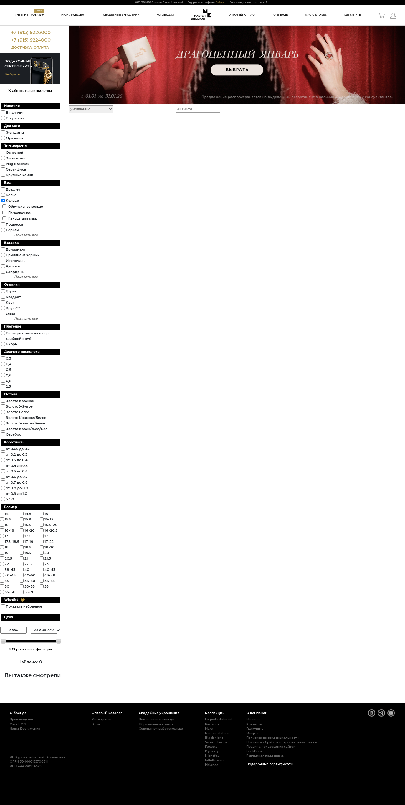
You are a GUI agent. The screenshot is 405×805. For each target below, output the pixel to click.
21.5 (47, 559)
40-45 (10, 575)
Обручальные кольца (156, 724)
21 (26, 559)
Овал (10, 314)
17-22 (49, 542)
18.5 (27, 547)
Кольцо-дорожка (22, 218)
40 (26, 570)
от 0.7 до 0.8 (17, 483)
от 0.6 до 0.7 (17, 477)
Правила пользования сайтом (271, 746)
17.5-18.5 (12, 542)
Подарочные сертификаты (269, 764)
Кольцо (12, 201)
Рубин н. (13, 266)
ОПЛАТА (41, 47)
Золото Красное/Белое (26, 418)
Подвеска (14, 225)
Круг (10, 303)
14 (7, 514)
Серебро (13, 435)
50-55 (29, 587)
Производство (21, 719)
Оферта (252, 733)
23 (46, 564)
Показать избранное (24, 607)
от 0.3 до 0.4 (17, 460)
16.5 (27, 525)
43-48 (49, 575)
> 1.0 (10, 499)
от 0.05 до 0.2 (18, 449)
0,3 (8, 359)
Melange (211, 764)
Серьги (12, 230)
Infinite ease (214, 760)
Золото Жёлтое (19, 407)
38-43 (10, 570)
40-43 (49, 570)
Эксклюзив (15, 158)
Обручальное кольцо (25, 206)
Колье (11, 195)
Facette (211, 746)
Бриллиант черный (23, 255)
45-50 (29, 581)
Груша (11, 291)
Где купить (352, 14)
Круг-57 (13, 308)
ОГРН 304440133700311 (29, 761)
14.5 (27, 514)
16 (7, 525)
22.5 (28, 564)
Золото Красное (20, 401)
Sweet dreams (216, 742)
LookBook (254, 751)
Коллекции (165, 14)
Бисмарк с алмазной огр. (27, 333)
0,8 (8, 381)
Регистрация (102, 719)
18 (7, 547)
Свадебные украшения (121, 14)
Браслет (13, 189)
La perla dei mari (218, 719)
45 (7, 581)
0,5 (8, 370)
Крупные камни (19, 175)
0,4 (8, 364)
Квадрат (13, 297)
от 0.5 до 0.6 (17, 471)
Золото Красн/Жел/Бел (26, 429)
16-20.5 (50, 531)
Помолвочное (19, 212)
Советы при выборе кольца (161, 728)
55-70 (29, 592)
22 (7, 564)
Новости (253, 719)
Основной (14, 153)
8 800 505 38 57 (143, 2)
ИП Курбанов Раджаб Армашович (37, 757)
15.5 (8, 519)
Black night (214, 737)
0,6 (8, 375)
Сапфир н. (15, 272)
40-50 (29, 575)
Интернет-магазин (29, 14)
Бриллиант (15, 250)
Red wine (212, 724)
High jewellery (73, 14)
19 (7, 553)
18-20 (49, 547)
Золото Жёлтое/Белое (25, 423)
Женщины (15, 133)
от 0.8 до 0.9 (17, 488)
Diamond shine (217, 733)
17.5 (47, 536)
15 (46, 514)
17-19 (28, 542)
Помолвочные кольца (156, 719)
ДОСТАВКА (21, 47)
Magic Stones (316, 14)
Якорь (11, 344)
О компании (256, 713)
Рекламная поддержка (265, 755)
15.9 (27, 519)
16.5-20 (50, 525)
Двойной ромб (18, 339)
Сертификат (17, 169)
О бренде (280, 14)
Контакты (254, 724)
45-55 (49, 581)
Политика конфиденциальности (272, 737)
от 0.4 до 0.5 (17, 466)
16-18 (9, 531)
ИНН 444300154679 (26, 766)
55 (46, 587)
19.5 (27, 553)
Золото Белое (18, 412)
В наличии (15, 113)
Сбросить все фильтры (30, 91)
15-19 (49, 519)
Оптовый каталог (242, 14)
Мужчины (14, 138)
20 (46, 553)
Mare (209, 728)
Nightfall (212, 755)
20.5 (8, 559)
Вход (96, 724)
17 (6, 536)
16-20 (29, 531)
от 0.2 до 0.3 (16, 455)
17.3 (27, 536)
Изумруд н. (15, 261)
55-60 (10, 592)
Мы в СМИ (18, 724)
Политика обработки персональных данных (282, 742)
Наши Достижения (25, 728)
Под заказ (15, 118)
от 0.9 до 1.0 (16, 494)
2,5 (8, 387)
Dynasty (212, 751)
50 (7, 587)
